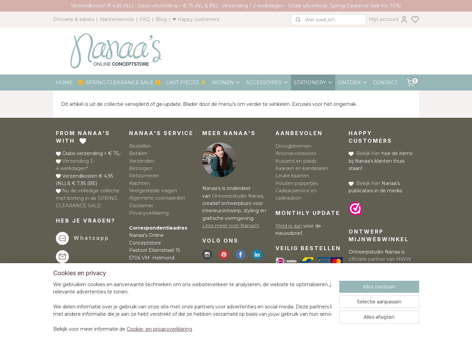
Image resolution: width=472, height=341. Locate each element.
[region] (192, 307)
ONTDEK (353, 82)
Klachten (139, 183)
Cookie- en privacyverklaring (159, 329)
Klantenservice (117, 19)
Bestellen (140, 146)
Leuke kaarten (292, 176)
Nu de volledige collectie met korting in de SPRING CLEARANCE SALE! (87, 198)
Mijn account (388, 20)
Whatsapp (91, 238)
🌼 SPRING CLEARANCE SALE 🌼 (119, 82)
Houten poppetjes (296, 183)
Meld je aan (288, 226)
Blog (161, 19)
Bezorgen (140, 168)
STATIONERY (313, 82)
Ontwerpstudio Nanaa (237, 196)
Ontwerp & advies (73, 19)
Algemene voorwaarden (157, 198)
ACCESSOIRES (267, 82)
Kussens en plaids (295, 161)
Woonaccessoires (295, 153)
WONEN (226, 82)
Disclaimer (141, 206)
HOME (64, 82)
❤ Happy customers (195, 19)
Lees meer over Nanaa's (230, 226)
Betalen (138, 153)
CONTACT (385, 82)
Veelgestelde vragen (153, 191)
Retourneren (144, 176)
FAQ (145, 19)
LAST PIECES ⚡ (186, 82)
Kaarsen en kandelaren (301, 168)
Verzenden (141, 161)
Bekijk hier (368, 153)
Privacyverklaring (149, 213)
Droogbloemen (293, 146)
